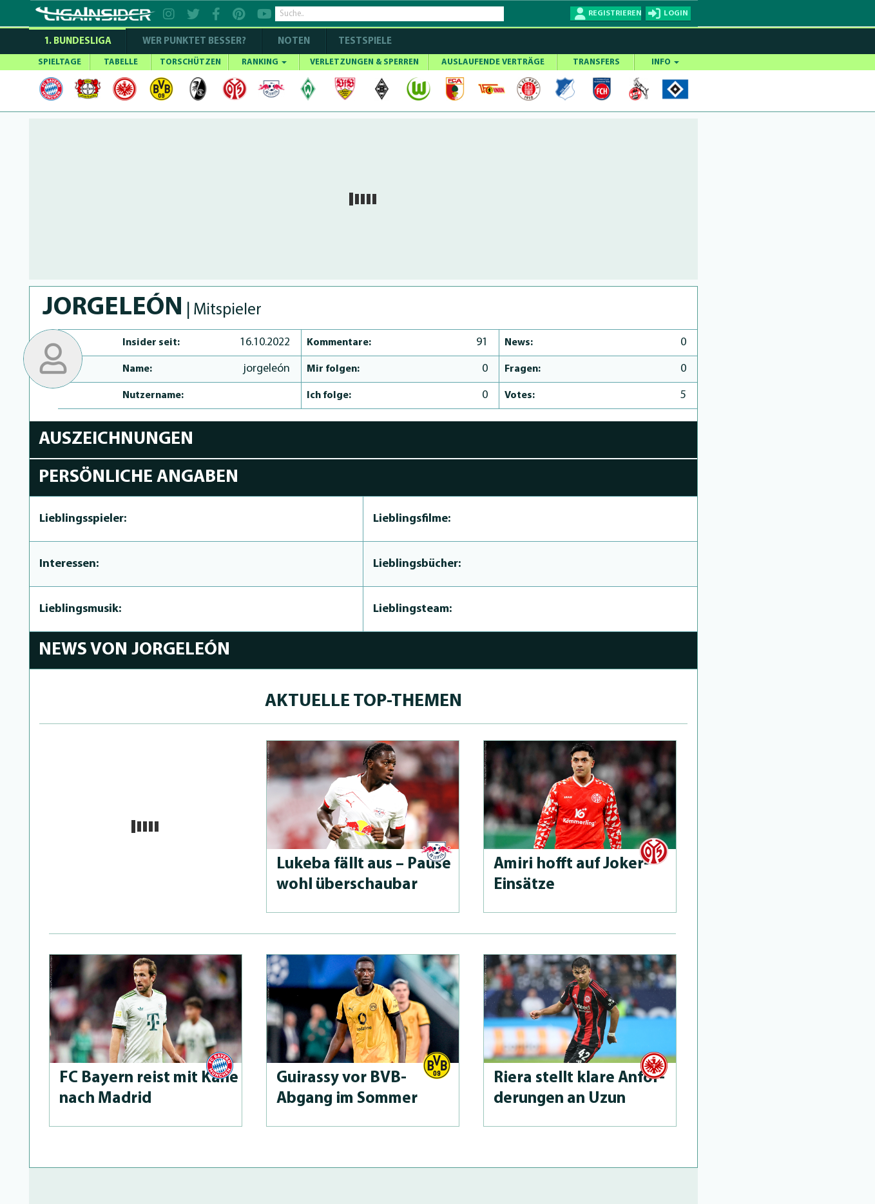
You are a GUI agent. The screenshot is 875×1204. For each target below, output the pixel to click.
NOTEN (294, 41)
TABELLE (121, 62)
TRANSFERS (596, 62)
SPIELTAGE (59, 62)
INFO (665, 62)
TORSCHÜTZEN (190, 62)
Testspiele (364, 41)
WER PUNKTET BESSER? (194, 41)
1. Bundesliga (77, 41)
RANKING (264, 62)
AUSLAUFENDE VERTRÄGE (492, 62)
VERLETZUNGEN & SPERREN (364, 62)
